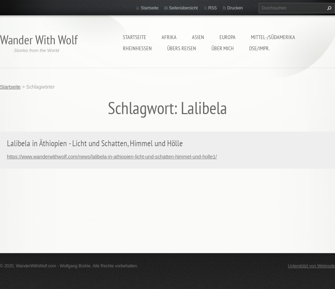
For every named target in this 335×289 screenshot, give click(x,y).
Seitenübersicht (183, 8)
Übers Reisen (181, 48)
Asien (198, 37)
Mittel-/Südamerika (273, 37)
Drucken (235, 8)
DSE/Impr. (259, 48)
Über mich (222, 48)
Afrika (169, 37)
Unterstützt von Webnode (311, 266)
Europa (227, 37)
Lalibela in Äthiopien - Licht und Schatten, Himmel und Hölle (95, 143)
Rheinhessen (137, 48)
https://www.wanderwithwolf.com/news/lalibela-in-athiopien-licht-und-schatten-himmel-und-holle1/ (112, 157)
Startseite (134, 37)
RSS (212, 8)
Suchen (328, 8)
